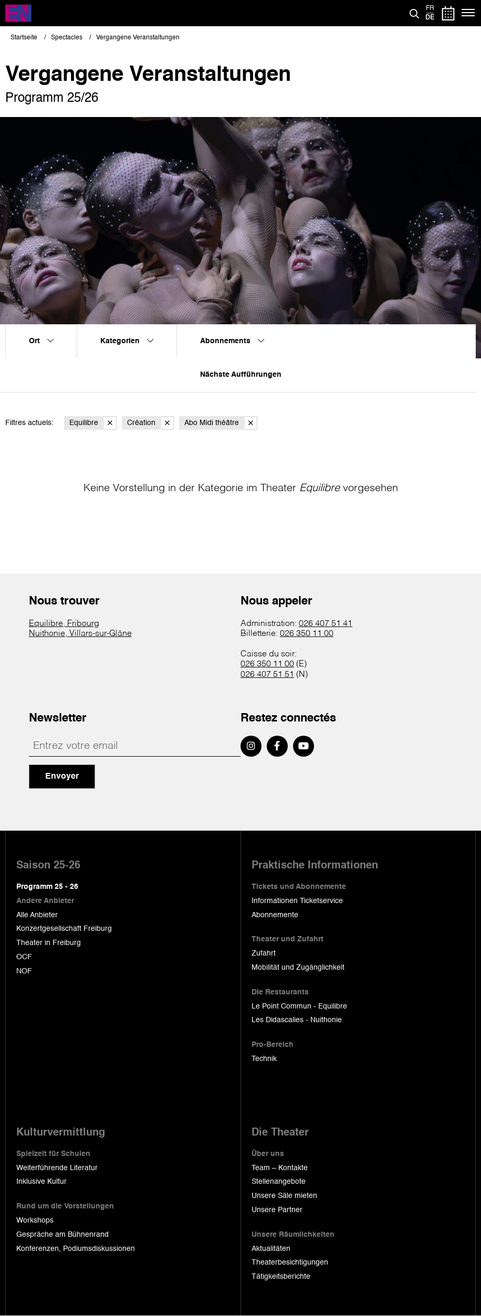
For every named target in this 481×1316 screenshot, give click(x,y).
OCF (24, 957)
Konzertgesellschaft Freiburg (64, 928)
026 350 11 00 (306, 634)
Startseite (24, 38)
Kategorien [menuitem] (126, 341)
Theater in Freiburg (48, 943)
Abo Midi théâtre (220, 423)
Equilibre (93, 423)
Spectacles (66, 38)
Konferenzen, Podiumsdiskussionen (75, 1249)
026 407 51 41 (325, 624)
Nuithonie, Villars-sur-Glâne (80, 634)
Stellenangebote (279, 1181)
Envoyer (62, 776)
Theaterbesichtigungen (290, 1262)
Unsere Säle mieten (284, 1196)
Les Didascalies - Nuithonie (297, 1020)
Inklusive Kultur (41, 1181)
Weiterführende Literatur (57, 1168)
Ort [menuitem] (41, 341)
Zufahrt (264, 953)
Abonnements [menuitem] (232, 341)
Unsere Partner (277, 1210)
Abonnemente (275, 915)
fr (430, 8)
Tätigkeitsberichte (281, 1276)
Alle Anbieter (37, 915)
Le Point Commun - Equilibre (299, 1006)
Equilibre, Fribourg (64, 624)
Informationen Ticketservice (297, 901)
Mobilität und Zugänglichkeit (298, 967)
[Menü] (468, 13)
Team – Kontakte (280, 1168)
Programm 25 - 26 (47, 886)
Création (150, 423)
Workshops (35, 1220)
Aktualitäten (271, 1249)
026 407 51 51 (267, 675)
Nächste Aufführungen (240, 374)
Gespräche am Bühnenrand (62, 1234)
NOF (24, 971)
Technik (264, 1059)
